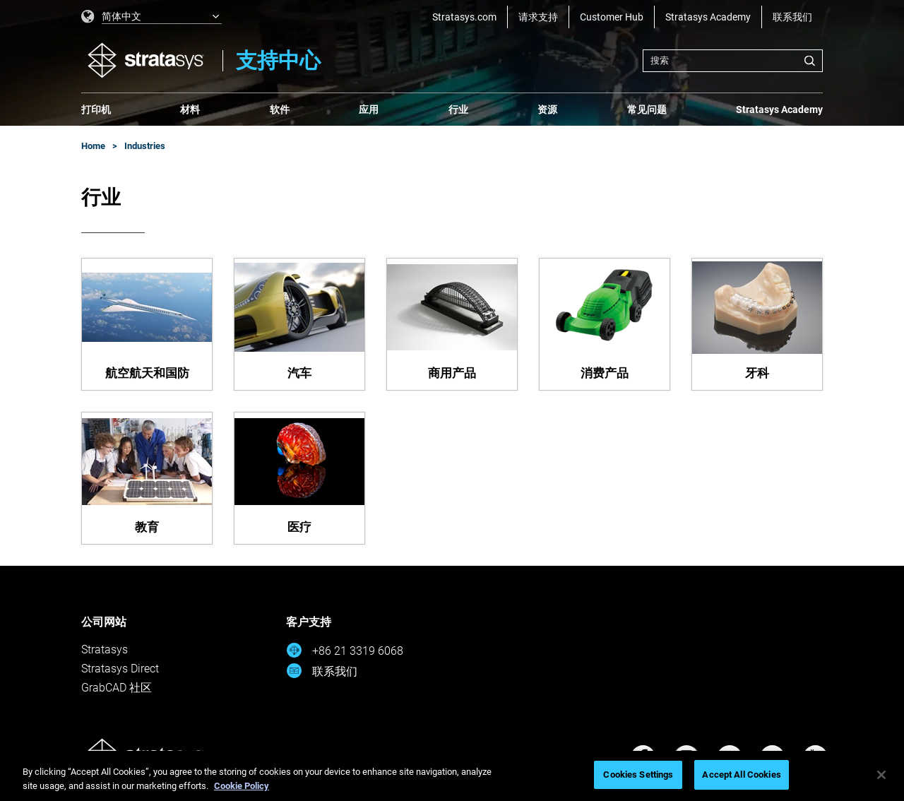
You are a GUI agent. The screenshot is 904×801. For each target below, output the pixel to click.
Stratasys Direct (120, 668)
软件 (280, 109)
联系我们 (792, 17)
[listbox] (151, 17)
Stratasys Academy (708, 17)
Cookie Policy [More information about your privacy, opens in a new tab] (241, 786)
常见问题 (647, 109)
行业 (458, 109)
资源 (547, 109)
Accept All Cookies (741, 774)
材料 (190, 109)
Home (93, 146)
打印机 (96, 109)
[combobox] (732, 60)
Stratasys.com (464, 17)
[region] (452, 776)
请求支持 (538, 17)
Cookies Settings (638, 774)
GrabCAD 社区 (116, 687)
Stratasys (104, 649)
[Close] (881, 774)
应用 (369, 109)
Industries (144, 146)
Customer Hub (611, 17)
